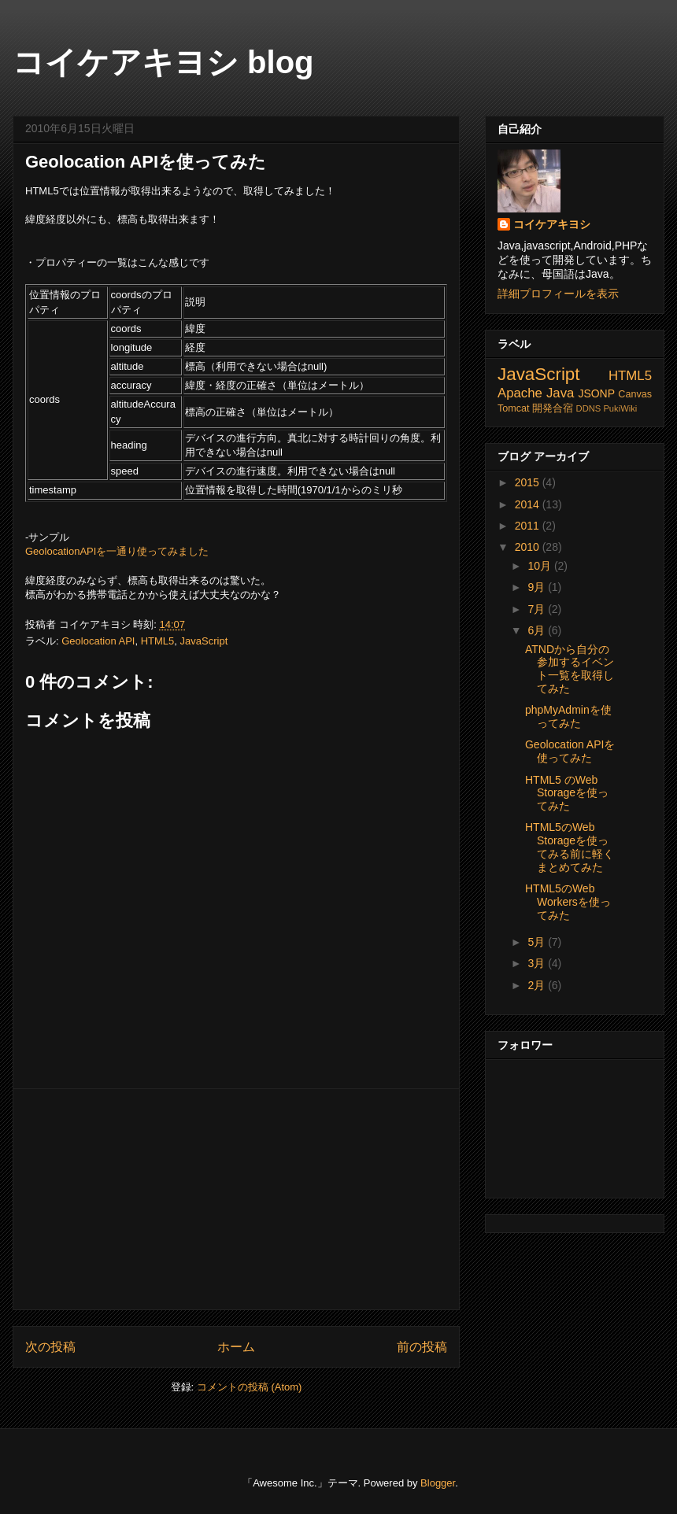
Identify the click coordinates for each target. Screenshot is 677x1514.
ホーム (236, 1346)
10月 (540, 565)
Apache (520, 393)
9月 (537, 587)
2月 (537, 985)
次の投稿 (50, 1346)
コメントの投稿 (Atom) (249, 1387)
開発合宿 (552, 408)
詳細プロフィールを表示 (558, 293)
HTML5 (158, 641)
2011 (528, 525)
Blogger (437, 1483)
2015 (528, 482)
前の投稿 (422, 1346)
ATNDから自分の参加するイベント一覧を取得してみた (569, 669)
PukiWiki (620, 408)
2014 (528, 504)
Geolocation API (98, 641)
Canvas (635, 394)
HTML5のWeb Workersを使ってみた (568, 901)
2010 (528, 547)
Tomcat (514, 408)
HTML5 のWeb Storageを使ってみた (567, 793)
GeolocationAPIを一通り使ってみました (117, 551)
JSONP (596, 393)
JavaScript (204, 641)
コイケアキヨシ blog (163, 62)
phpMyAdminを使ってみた (568, 716)
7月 (537, 609)
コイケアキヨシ (551, 224)
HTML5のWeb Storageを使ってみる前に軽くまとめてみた (569, 847)
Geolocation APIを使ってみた (145, 162)
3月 (537, 963)
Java (560, 393)
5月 (537, 942)
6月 (537, 630)
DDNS (588, 408)
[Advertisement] (236, 1199)
